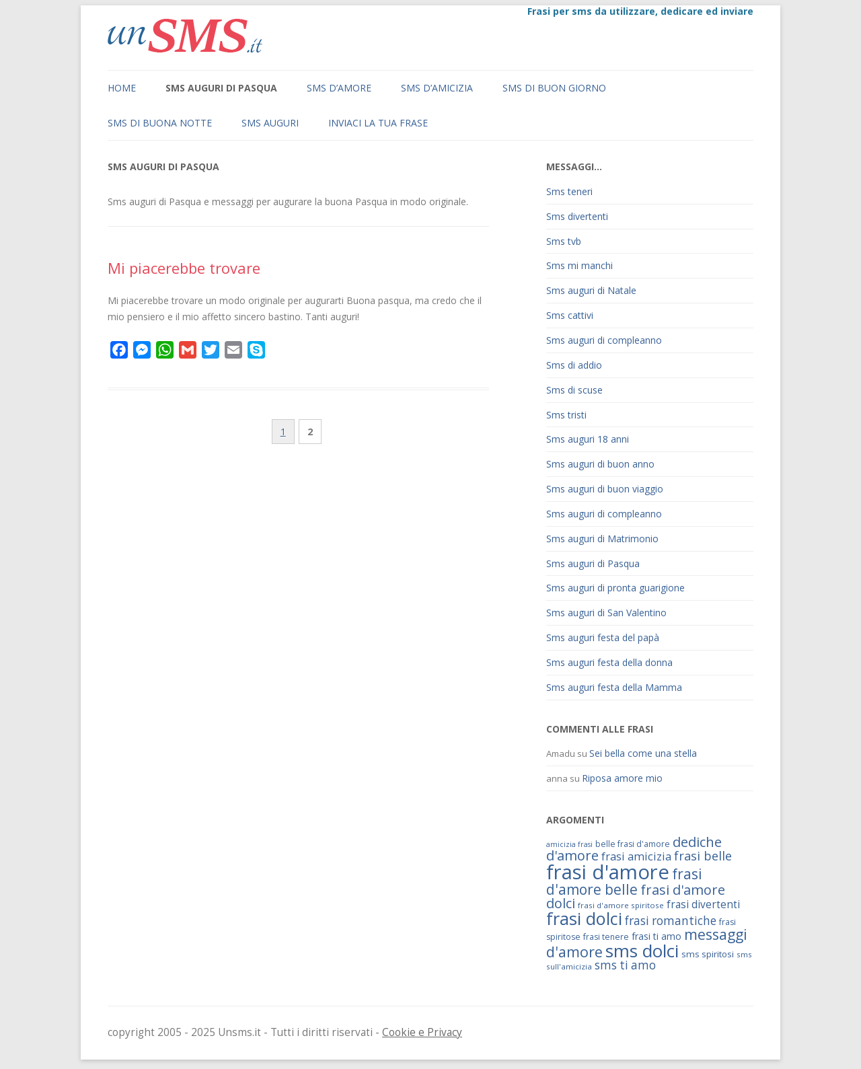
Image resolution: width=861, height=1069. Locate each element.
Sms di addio (574, 365)
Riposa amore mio (622, 778)
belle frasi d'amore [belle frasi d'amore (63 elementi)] (632, 844)
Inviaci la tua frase (378, 122)
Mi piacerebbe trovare (184, 268)
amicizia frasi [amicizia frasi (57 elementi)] (569, 844)
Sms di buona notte (160, 122)
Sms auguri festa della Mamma (614, 687)
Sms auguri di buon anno (600, 463)
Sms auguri (270, 122)
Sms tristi (566, 414)
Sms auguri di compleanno (604, 340)
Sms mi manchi (579, 265)
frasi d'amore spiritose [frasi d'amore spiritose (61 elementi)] (621, 905)
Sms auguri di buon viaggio (604, 488)
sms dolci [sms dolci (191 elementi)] (642, 950)
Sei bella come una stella (643, 753)
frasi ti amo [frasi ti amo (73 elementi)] (656, 936)
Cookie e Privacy (422, 1032)
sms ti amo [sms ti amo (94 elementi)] (625, 965)
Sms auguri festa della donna (609, 662)
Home (122, 87)
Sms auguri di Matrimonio (602, 538)
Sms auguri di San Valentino (606, 612)
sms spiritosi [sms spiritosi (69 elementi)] (707, 954)
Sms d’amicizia (437, 87)
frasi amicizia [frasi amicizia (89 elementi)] (636, 856)
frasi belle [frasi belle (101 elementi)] (703, 856)
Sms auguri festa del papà (602, 637)
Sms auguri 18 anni (587, 439)
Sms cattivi (569, 315)
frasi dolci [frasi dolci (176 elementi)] (584, 918)
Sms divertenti (577, 216)
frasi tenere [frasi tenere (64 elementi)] (606, 937)
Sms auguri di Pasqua (221, 87)
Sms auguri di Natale (591, 290)
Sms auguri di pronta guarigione (615, 587)
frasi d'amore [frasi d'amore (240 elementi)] (607, 871)
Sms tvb (563, 241)
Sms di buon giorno (554, 87)
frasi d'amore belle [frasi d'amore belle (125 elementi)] (624, 881)
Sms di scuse (574, 389)
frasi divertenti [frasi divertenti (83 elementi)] (703, 904)
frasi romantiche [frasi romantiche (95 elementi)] (670, 920)
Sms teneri (569, 191)
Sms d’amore (339, 87)
